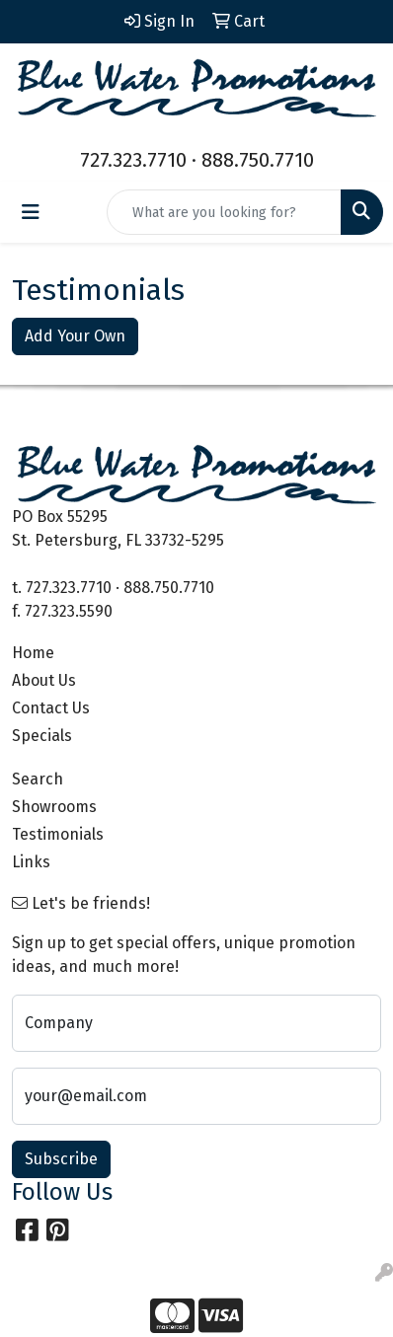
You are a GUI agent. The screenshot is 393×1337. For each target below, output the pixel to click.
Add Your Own (75, 336)
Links (31, 862)
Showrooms (54, 806)
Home (33, 652)
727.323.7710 (133, 160)
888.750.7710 (257, 160)
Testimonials (58, 834)
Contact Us (51, 708)
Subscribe (61, 1159)
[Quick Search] (224, 212)
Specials (42, 735)
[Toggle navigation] (30, 212)
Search (37, 779)
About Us (44, 680)
